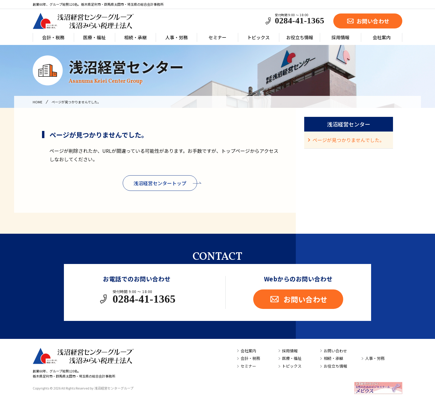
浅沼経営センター (126, 70)
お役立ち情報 (299, 37)
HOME (37, 102)
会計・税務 (53, 37)
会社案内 (382, 37)
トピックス (258, 37)
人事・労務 (176, 37)
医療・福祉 (94, 37)
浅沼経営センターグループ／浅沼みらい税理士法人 (83, 21)
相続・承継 (135, 37)
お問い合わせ (368, 21)
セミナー (217, 37)
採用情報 (341, 37)
